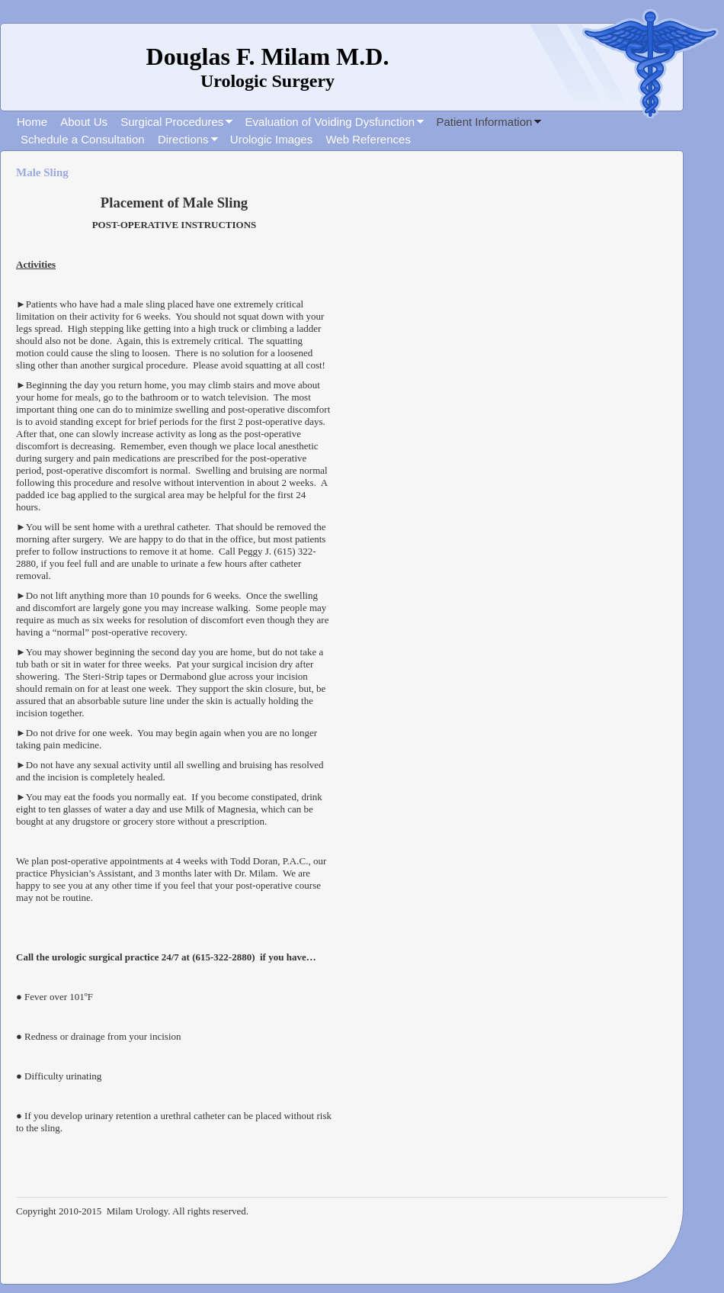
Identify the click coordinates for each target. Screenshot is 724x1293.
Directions (183, 139)
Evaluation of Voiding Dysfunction (330, 121)
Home (32, 121)
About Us (83, 121)
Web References (367, 139)
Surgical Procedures (171, 121)
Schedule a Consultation (83, 139)
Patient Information (484, 121)
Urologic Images (271, 139)
